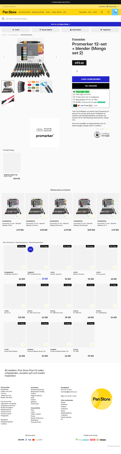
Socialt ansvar (6, 412)
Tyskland (64, 415)
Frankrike (64, 409)
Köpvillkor (4, 420)
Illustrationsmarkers (26, 35)
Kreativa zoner (6, 414)
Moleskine (34, 420)
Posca (33, 416)
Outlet (95, 12)
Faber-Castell (36, 414)
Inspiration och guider (8, 403)
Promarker (78, 39)
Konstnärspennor (14, 35)
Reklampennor (6, 410)
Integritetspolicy (7, 422)
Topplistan (106, 30)
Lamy (33, 412)
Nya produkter (46, 30)
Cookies (4, 424)
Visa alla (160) (36, 422)
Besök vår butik (6, 397)
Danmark (64, 404)
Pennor (48, 12)
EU (62, 419)
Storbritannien (66, 417)
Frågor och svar (6, 391)
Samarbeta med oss (8, 406)
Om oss (3, 393)
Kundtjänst (102, 6)
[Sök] (60, 18)
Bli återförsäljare (7, 408)
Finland (63, 407)
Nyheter (34, 402)
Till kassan (91, 86)
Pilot (32, 410)
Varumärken (83, 12)
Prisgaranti (5, 416)
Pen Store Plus (6, 401)
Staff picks (35, 404)
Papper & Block (57, 12)
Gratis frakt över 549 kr (60, 2)
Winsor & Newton (37, 418)
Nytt (89, 12)
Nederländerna (66, 413)
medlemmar (95, 97)
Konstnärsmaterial (24, 12)
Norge (63, 402)
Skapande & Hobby (38, 12)
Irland (63, 411)
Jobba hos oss (6, 395)
